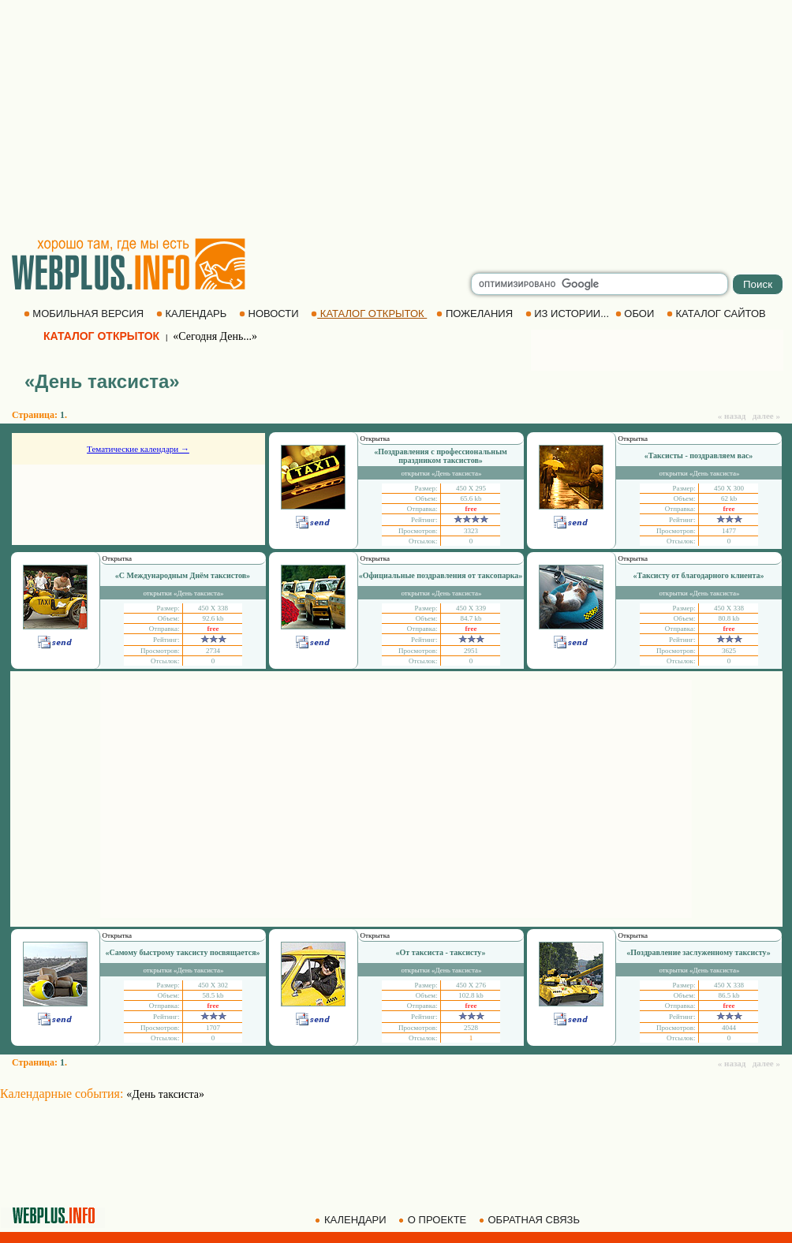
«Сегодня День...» (215, 336)
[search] (599, 284)
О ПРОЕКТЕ (433, 1220)
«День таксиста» (165, 1094)
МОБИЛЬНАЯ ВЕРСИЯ (85, 313)
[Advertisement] (396, 118)
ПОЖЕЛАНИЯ (475, 313)
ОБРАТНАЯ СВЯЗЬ (531, 1220)
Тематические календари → (138, 449)
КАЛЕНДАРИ (352, 1220)
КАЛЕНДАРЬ (193, 313)
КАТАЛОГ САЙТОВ (717, 313)
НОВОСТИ (270, 313)
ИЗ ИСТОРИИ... (568, 313)
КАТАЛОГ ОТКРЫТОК (369, 313)
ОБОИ (636, 313)
